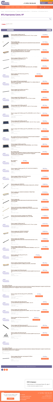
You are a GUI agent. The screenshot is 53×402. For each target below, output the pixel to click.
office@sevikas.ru (48, 396)
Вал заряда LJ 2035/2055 (14, 161)
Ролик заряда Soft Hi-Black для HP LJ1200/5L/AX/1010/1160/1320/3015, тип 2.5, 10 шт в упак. (24, 106)
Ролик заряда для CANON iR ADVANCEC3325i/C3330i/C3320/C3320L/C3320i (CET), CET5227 (24, 184)
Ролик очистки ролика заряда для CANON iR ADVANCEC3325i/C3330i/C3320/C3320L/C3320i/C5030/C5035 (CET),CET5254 (24, 208)
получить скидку (45, 36)
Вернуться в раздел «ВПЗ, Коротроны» (26, 366)
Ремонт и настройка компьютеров (24, 396)
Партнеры (18, 7)
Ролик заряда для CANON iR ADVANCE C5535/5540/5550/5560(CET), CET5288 (20, 232)
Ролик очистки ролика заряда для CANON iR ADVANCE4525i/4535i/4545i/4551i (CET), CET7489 (22, 216)
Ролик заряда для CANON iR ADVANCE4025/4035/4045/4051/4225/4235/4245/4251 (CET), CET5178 (24, 239)
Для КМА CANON (9, 24)
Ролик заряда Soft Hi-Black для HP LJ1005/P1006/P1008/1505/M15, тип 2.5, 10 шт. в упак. (23, 98)
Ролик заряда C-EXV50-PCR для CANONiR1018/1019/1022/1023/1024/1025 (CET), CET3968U (24, 66)
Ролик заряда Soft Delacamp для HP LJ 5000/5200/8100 (20, 74)
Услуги (12, 7)
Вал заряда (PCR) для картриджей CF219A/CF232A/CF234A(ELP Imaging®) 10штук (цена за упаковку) (25, 137)
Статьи (22, 7)
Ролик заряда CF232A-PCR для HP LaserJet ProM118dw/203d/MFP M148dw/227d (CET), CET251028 (23, 263)
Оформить (50, 2)
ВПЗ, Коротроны (34, 11)
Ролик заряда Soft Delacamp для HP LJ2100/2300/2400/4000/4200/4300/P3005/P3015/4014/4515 (24, 326)
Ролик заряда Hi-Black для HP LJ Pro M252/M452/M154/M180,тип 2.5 (19, 58)
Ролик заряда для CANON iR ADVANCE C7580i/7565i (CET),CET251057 (23, 192)
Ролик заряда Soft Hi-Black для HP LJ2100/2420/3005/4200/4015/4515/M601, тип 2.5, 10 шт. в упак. (25, 121)
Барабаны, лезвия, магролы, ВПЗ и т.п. (23, 11)
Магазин (2, 7)
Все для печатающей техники (10, 11)
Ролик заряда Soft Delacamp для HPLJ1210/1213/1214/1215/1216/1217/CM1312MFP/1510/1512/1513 (25, 333)
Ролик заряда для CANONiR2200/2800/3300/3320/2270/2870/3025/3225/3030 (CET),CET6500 (24, 200)
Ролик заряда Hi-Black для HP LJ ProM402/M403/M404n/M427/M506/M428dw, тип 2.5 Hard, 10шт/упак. (24, 145)
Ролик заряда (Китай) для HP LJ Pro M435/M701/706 (19, 255)
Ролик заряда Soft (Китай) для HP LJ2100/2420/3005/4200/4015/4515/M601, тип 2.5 (22, 302)
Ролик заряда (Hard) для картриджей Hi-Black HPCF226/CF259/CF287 (21, 357)
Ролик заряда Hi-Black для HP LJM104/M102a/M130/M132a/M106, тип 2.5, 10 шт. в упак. (24, 35)
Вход (42, 7)
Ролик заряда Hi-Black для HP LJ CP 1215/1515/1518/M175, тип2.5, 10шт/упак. (24, 169)
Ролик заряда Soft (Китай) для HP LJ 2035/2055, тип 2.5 (22, 294)
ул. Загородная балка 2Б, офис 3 (42, 384)
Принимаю (10, 398)
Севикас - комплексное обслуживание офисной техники (5, 3)
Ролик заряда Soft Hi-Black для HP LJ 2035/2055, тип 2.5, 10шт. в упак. (25, 113)
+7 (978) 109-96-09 (29, 3)
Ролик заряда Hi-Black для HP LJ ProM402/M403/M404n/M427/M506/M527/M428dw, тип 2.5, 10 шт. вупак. (25, 247)
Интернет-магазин (21, 394)
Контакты (28, 7)
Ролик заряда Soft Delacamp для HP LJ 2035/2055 (20, 318)
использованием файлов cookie (10, 396)
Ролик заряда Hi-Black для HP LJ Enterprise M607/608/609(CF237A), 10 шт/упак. (21, 177)
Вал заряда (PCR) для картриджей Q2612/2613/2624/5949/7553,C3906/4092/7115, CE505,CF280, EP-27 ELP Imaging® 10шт (25, 82)
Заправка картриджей (21, 399)
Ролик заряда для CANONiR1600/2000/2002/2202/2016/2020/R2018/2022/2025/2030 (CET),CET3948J (25, 42)
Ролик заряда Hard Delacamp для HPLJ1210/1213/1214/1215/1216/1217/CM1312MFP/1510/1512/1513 (25, 271)
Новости (8, 7)
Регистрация (47, 7)
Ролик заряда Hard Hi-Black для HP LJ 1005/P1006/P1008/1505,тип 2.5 (19, 90)
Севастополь (30, 384)
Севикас (2, 11)
